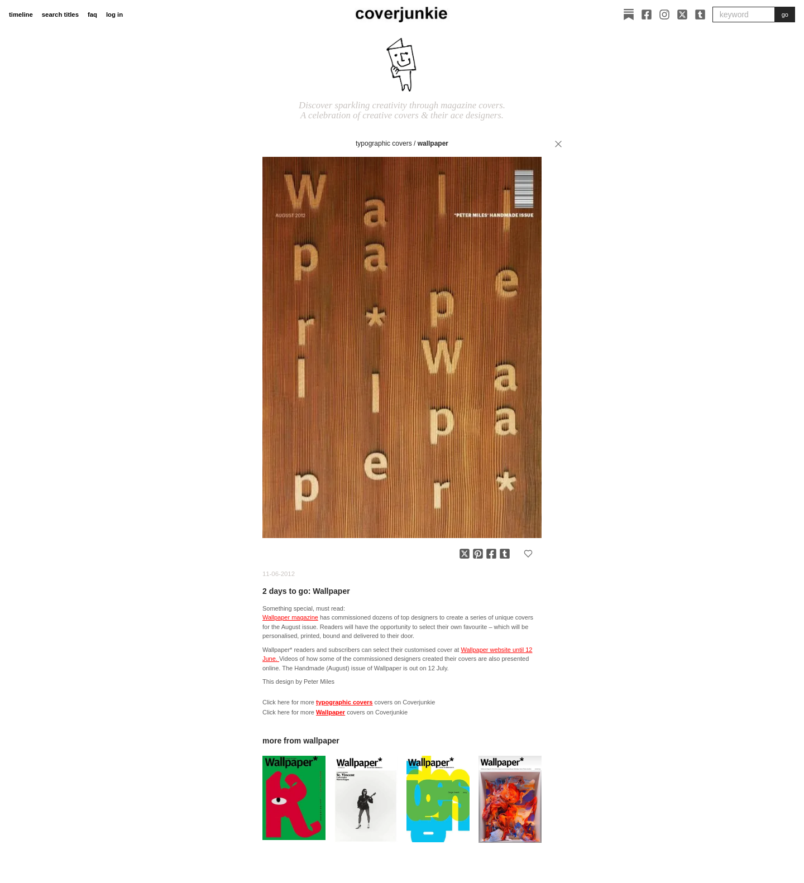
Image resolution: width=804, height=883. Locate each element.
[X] (682, 14)
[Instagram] (664, 14)
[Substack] (628, 14)
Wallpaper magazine (290, 617)
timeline (21, 14)
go (785, 14)
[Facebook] (646, 14)
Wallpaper (433, 143)
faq (92, 14)
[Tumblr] (700, 14)
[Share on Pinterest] (478, 553)
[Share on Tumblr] (504, 553)
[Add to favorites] (528, 554)
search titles (60, 14)
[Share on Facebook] (491, 553)
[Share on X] (464, 553)
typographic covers (384, 143)
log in (114, 14)
